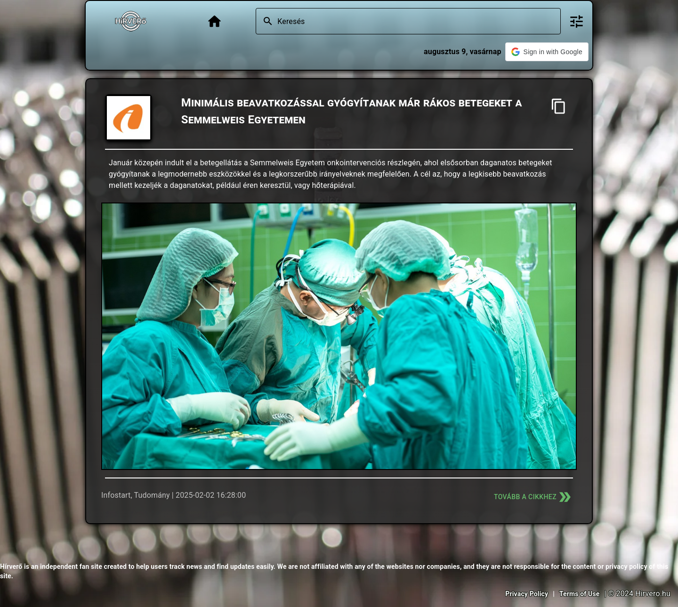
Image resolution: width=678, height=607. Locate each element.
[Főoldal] (214, 21)
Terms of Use (579, 594)
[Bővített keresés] (577, 21)
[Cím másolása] (559, 106)
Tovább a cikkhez (533, 497)
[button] (547, 51)
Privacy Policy (526, 594)
